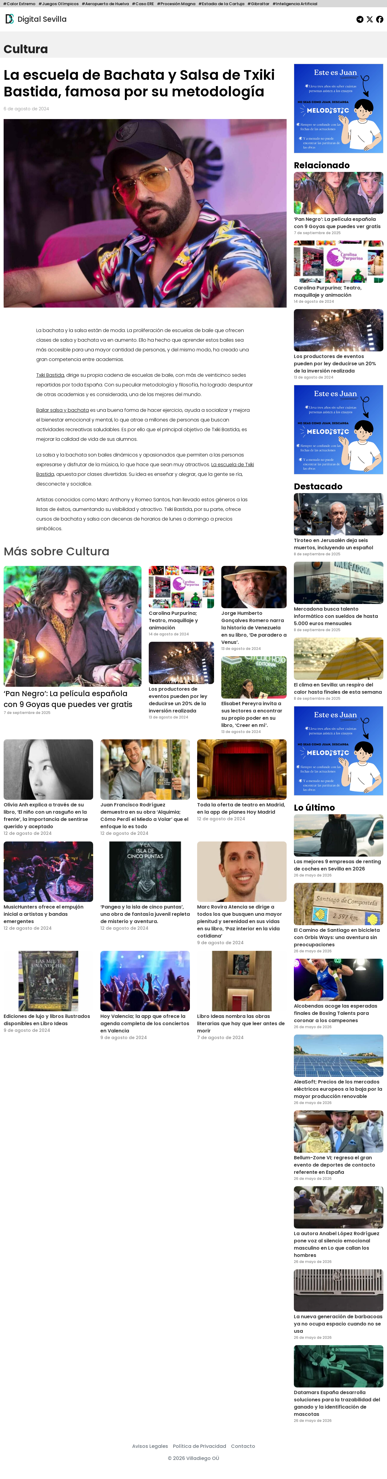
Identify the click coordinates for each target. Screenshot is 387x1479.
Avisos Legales (150, 1446)
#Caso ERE (143, 4)
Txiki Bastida (50, 375)
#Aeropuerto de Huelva (105, 4)
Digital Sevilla (35, 19)
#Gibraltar (258, 4)
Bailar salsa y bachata (62, 410)
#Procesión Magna (176, 4)
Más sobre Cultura (56, 551)
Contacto (243, 1446)
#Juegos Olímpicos (58, 4)
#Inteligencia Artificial (294, 4)
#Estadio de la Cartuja (221, 4)
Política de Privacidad (199, 1446)
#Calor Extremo (19, 4)
